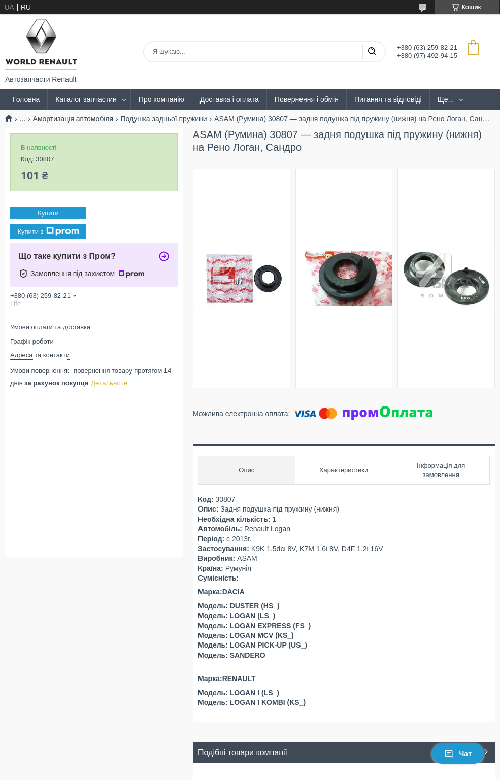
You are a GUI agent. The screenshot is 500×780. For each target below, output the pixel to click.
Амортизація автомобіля (73, 119)
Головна (26, 99)
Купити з (48, 231)
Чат (458, 753)
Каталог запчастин (86, 99)
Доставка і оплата (229, 99)
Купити (48, 213)
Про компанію (161, 99)
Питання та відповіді (388, 99)
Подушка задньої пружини (164, 119)
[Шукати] (371, 52)
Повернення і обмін (307, 99)
